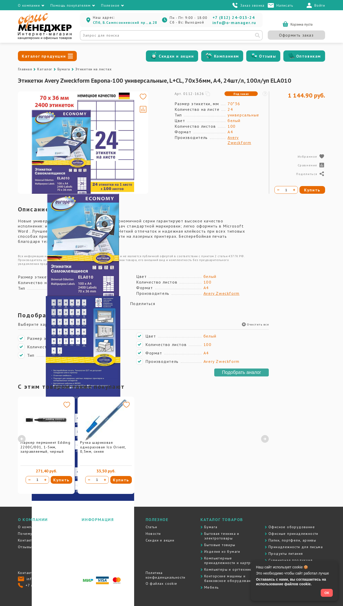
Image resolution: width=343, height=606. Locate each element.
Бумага (63, 69)
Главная (25, 69)
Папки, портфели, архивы (292, 540)
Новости (153, 533)
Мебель (211, 587)
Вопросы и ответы (99, 553)
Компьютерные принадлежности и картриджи (232, 560)
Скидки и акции (176, 56)
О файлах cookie (161, 583)
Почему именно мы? (37, 533)
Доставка (90, 527)
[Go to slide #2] (33, 126)
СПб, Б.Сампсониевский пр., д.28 (125, 22)
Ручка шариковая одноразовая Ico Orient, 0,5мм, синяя (103, 447)
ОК (326, 593)
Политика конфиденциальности (166, 575)
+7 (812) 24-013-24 (233, 17)
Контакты (26, 540)
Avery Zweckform (239, 140)
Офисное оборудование (292, 527)
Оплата (88, 533)
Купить (61, 479)
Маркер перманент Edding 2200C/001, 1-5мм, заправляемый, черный (45, 447)
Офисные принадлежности (293, 533)
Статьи (151, 527)
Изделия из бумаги (222, 551)
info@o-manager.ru (234, 22)
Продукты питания (286, 553)
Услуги (88, 540)
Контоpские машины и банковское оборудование (229, 578)
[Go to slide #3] (33, 150)
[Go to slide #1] (33, 102)
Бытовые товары (219, 545)
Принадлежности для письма (296, 547)
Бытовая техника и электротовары (221, 535)
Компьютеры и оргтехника (228, 569)
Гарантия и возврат (99, 547)
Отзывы (267, 56)
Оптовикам (308, 56)
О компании (29, 527)
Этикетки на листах (93, 69)
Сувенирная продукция (291, 560)
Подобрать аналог (241, 372)
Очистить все (255, 324)
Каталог (44, 69)
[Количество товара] (37, 479)
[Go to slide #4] (33, 175)
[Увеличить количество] (45, 479)
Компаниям (226, 56)
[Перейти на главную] (45, 38)
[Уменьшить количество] (29, 479)
